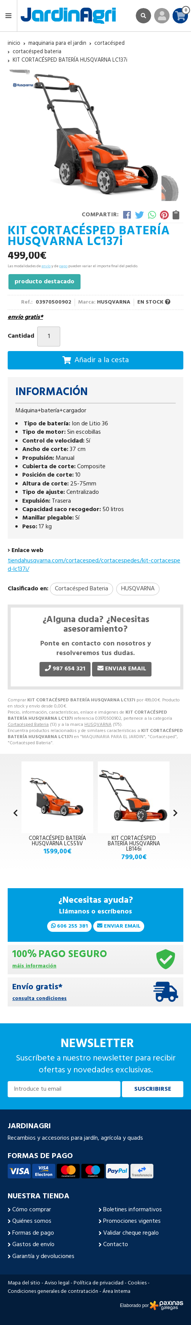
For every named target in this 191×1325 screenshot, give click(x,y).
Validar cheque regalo (131, 1233)
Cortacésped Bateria (28, 725)
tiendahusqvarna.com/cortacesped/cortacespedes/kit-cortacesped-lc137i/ (94, 565)
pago (63, 266)
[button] (175, 814)
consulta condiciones (39, 999)
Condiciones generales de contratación (53, 1291)
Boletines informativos (132, 1210)
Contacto (115, 1244)
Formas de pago (33, 1233)
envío (46, 266)
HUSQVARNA (98, 725)
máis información (34, 966)
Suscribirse (152, 1089)
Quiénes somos (31, 1221)
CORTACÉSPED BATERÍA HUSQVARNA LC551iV (57, 841)
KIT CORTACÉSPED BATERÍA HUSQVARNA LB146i (134, 844)
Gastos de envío (33, 1244)
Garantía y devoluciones (43, 1256)
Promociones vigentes (132, 1221)
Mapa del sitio (24, 1283)
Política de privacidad (98, 1283)
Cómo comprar (31, 1210)
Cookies (137, 1283)
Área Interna (116, 1291)
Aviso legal (56, 1283)
